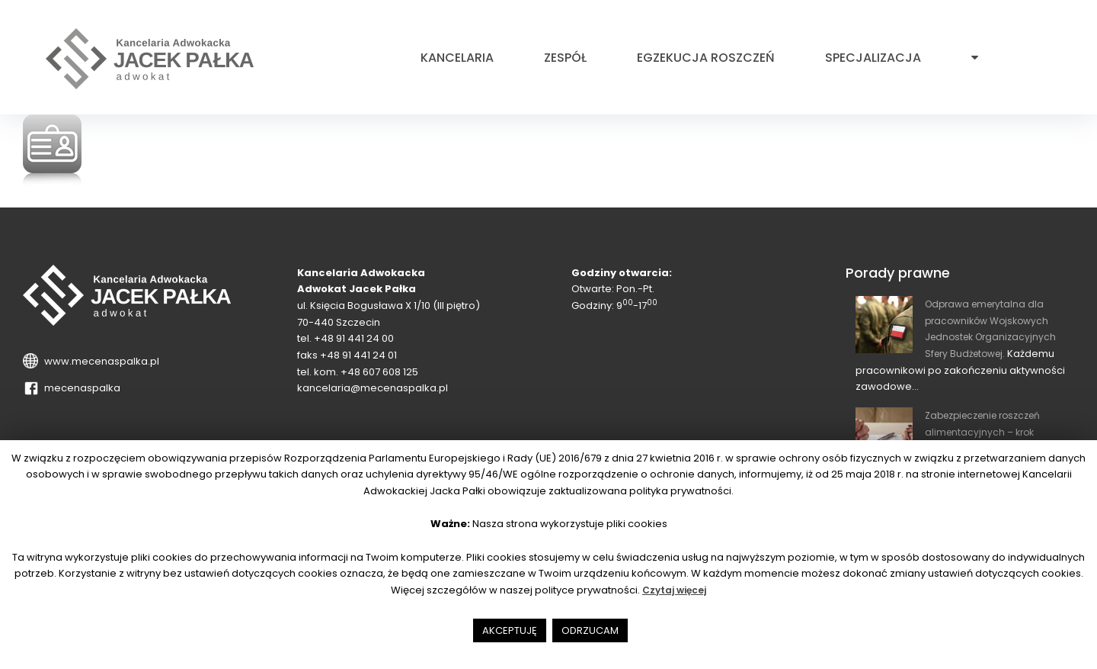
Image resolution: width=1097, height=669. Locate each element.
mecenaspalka (80, 388)
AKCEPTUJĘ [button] (509, 630)
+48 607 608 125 (379, 372)
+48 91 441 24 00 (354, 338)
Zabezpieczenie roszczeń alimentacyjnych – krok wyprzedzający (989, 431)
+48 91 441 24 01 (358, 355)
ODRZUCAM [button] (590, 630)
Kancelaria (457, 58)
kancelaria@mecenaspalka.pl (372, 388)
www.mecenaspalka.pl (99, 361)
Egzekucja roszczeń (706, 58)
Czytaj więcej (674, 590)
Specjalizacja (873, 58)
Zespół (565, 58)
